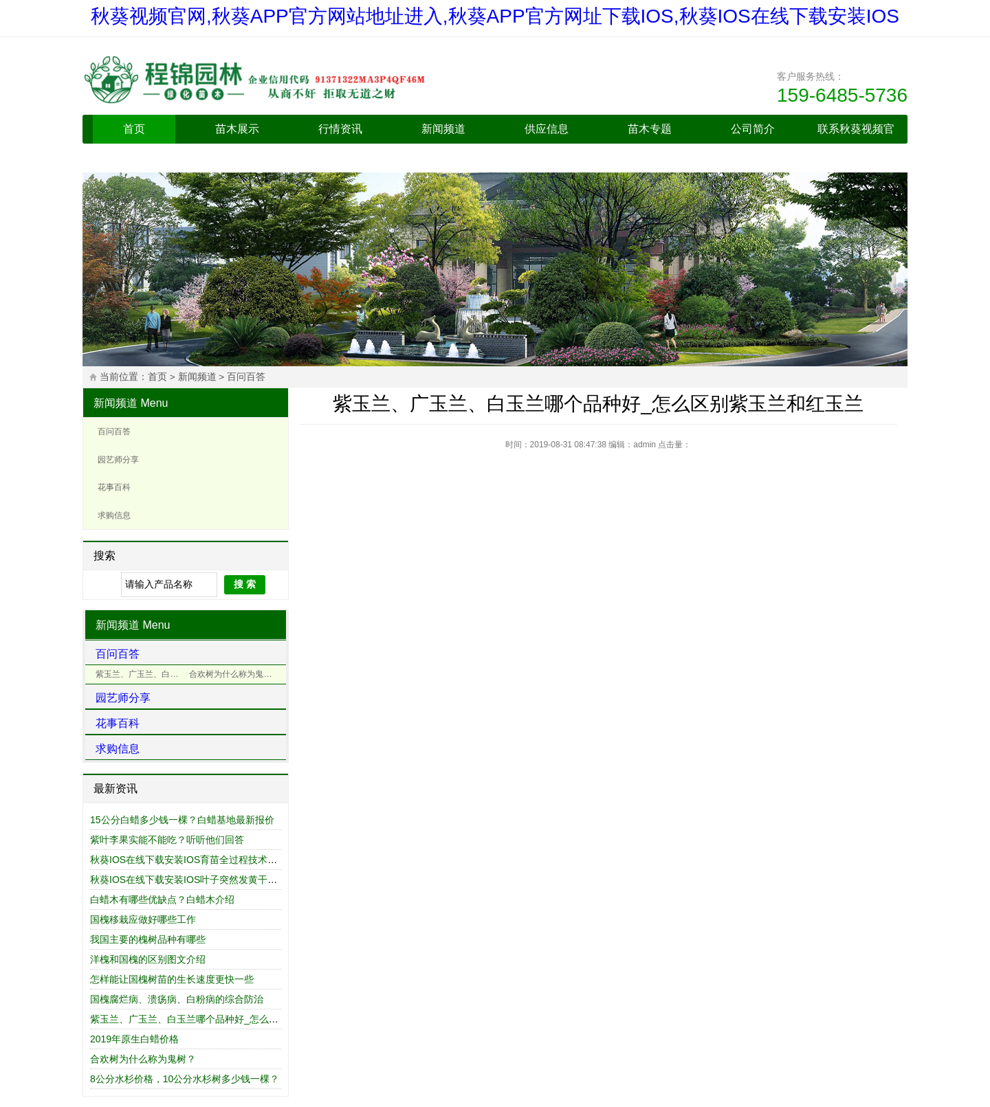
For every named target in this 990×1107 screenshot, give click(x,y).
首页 (134, 129)
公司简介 (753, 129)
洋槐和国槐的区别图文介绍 (148, 959)
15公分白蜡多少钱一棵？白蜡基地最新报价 (182, 819)
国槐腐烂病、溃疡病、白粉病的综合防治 (176, 999)
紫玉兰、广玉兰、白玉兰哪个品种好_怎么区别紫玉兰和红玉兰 (222, 1019)
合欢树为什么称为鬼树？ (143, 1058)
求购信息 (114, 515)
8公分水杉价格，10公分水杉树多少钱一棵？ (184, 1078)
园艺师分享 (118, 460)
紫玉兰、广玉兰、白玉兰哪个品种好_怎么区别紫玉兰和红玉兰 (141, 674)
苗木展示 (237, 129)
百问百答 (246, 377)
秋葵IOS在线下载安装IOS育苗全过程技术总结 (188, 859)
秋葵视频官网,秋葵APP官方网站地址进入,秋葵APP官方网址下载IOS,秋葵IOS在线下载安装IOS (495, 16)
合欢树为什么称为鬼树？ (234, 674)
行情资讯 (340, 129)
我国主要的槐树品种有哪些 (148, 939)
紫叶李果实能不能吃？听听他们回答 (167, 839)
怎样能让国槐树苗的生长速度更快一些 (172, 979)
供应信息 (547, 129)
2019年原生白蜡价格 (134, 1038)
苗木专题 (650, 129)
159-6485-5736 (842, 95)
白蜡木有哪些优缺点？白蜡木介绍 (162, 899)
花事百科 (114, 487)
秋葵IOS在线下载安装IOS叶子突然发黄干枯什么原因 (203, 879)
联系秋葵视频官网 (855, 143)
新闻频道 (443, 129)
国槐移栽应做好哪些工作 (143, 919)
